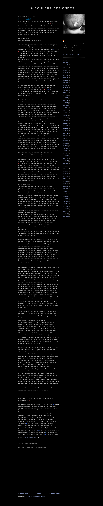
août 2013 (65, 123)
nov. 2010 (65, 199)
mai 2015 (65, 77)
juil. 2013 (65, 125)
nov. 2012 (65, 143)
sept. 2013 (65, 120)
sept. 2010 (65, 201)
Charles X (68, 41)
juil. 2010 (65, 206)
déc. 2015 (65, 70)
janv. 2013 (65, 138)
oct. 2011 (65, 173)
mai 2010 (65, 211)
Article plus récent (23, 493)
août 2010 (65, 204)
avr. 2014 (65, 103)
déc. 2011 (65, 171)
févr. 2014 (65, 108)
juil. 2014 (65, 95)
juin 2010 (65, 209)
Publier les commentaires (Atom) (35, 496)
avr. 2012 (65, 161)
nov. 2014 (65, 85)
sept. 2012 (65, 148)
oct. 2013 (65, 118)
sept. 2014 (65, 90)
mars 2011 (66, 188)
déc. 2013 (65, 113)
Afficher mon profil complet (72, 54)
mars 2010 (66, 216)
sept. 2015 (65, 75)
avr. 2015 (65, 80)
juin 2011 (65, 183)
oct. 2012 (65, 146)
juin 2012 (65, 156)
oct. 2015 (65, 72)
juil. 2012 (65, 153)
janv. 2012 (65, 168)
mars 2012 (66, 163)
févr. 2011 (65, 191)
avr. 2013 (65, 130)
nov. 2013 (65, 115)
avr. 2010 (65, 214)
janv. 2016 (65, 67)
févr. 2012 (65, 166)
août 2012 (65, 151)
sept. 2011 (65, 176)
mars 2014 (66, 105)
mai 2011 (65, 186)
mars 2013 (66, 133)
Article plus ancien (54, 493)
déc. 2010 (65, 196)
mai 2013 (65, 128)
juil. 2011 (65, 181)
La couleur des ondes (52, 8)
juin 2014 (65, 98)
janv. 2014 (65, 110)
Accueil (39, 493)
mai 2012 (65, 158)
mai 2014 (65, 100)
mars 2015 (66, 82)
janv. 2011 (65, 194)
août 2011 (65, 178)
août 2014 (65, 92)
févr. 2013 (65, 135)
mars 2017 (66, 62)
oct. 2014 (65, 87)
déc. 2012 (65, 140)
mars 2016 (66, 65)
